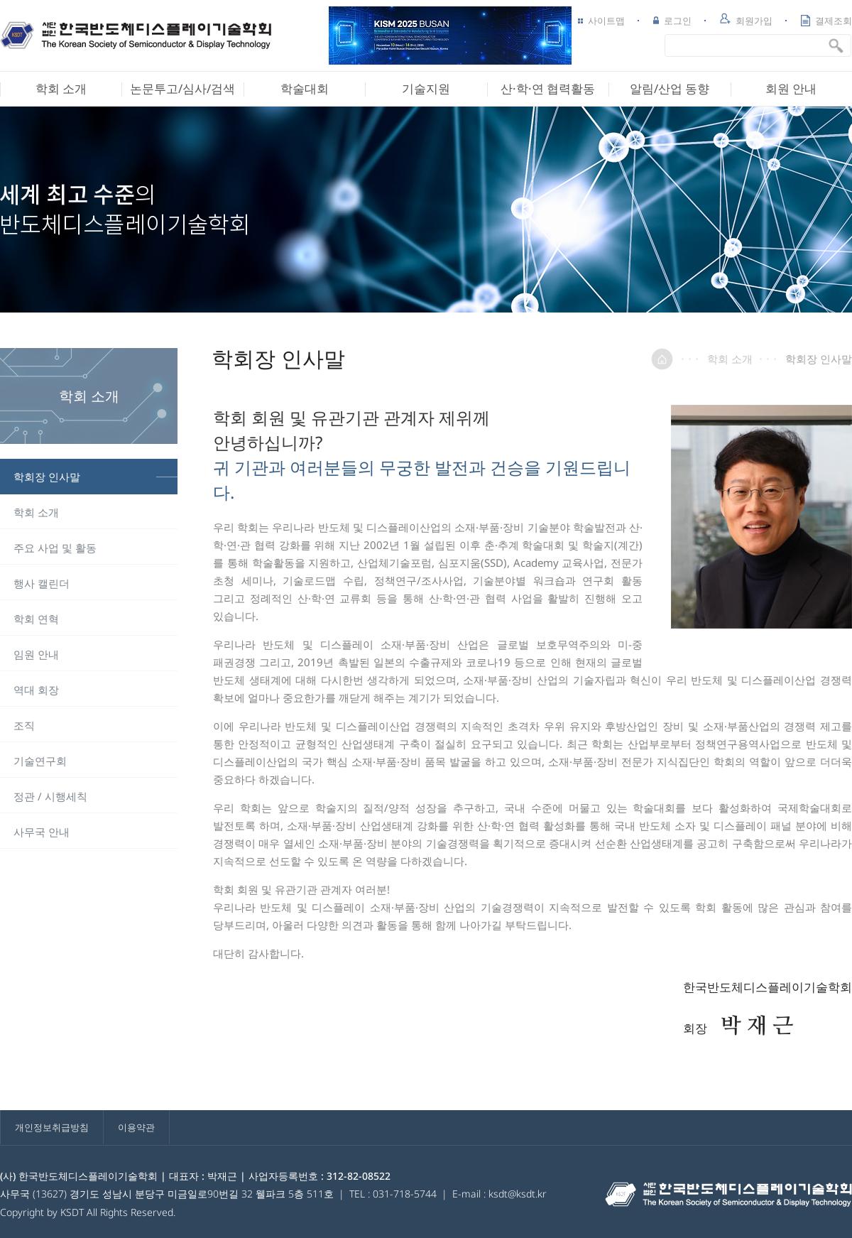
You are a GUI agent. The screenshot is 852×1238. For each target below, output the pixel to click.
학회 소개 (61, 88)
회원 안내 (790, 88)
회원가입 (746, 20)
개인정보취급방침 (52, 1127)
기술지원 (426, 88)
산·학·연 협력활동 (548, 88)
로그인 (672, 20)
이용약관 (136, 1127)
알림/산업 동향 (669, 88)
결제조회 (826, 20)
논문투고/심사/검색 (182, 88)
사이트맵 (601, 20)
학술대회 (304, 88)
